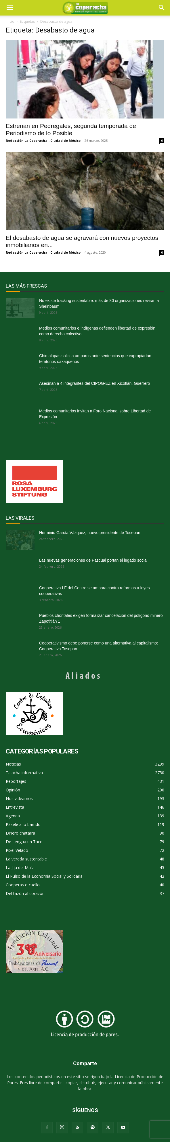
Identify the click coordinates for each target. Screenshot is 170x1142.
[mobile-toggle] (10, 8)
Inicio (10, 21)
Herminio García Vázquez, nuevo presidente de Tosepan (89, 532)
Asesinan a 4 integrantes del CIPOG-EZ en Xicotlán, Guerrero (94, 383)
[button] (162, 8)
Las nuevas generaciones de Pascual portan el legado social (93, 560)
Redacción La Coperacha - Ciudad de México (43, 140)
